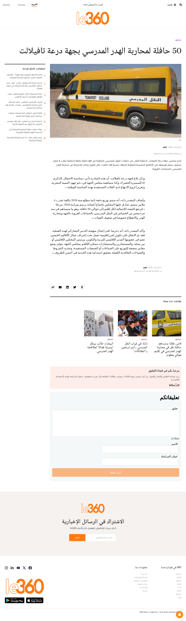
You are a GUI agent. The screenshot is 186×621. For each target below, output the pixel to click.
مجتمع (178, 40)
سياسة (178, 574)
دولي (179, 597)
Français (21, 5)
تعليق (175, 408)
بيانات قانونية (142, 584)
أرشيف (144, 591)
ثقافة (179, 584)
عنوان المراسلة (169, 456)
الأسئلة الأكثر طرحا (140, 577)
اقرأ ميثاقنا (174, 385)
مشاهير (178, 594)
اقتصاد (178, 577)
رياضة (179, 591)
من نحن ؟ (143, 574)
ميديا (179, 587)
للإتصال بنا (143, 587)
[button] (179, 614)
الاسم (175, 443)
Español (6, 5)
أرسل (77, 537)
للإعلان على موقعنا (140, 581)
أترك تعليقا (115, 472)
